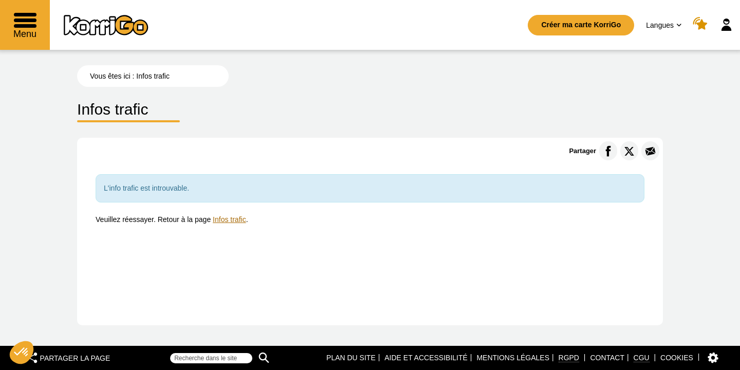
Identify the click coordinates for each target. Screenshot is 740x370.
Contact (607, 358)
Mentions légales (512, 358)
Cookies (676, 358)
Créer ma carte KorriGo (581, 25)
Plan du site (351, 358)
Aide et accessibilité (426, 358)
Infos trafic (229, 219)
